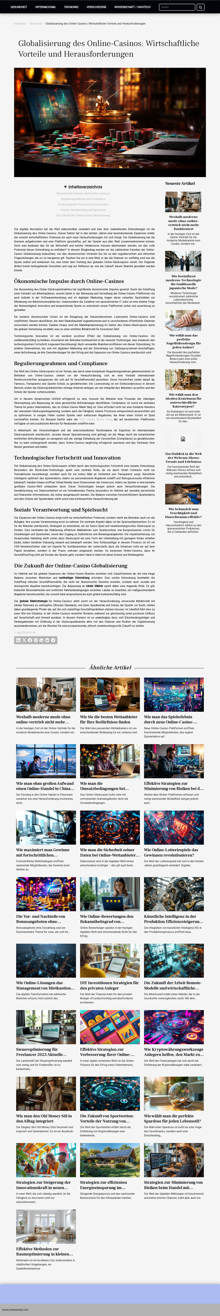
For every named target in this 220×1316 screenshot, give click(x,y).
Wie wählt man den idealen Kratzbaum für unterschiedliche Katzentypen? (183, 401)
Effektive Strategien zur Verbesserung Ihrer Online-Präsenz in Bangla (105, 1055)
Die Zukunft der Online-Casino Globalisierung (83, 215)
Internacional (45, 7)
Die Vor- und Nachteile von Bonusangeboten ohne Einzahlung (40, 922)
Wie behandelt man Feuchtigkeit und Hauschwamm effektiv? (183, 513)
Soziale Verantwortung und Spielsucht (83, 210)
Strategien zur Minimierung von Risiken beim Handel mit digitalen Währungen (173, 1188)
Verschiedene (96, 7)
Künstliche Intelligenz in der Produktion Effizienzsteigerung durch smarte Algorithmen (173, 922)
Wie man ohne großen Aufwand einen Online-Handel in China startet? (45, 789)
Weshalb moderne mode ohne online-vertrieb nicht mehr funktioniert (183, 223)
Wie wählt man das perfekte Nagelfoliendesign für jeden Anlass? (183, 341)
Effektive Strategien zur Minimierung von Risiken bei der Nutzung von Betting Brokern (174, 789)
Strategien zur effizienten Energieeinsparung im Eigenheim (103, 1188)
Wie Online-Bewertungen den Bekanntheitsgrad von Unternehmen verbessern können (106, 924)
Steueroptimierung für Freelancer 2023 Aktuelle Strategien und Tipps (39, 1055)
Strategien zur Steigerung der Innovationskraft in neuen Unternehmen (43, 1188)
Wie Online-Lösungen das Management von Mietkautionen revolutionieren (45, 988)
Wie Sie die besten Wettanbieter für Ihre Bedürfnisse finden (109, 719)
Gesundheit (19, 7)
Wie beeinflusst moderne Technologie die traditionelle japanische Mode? (183, 282)
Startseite (20, 23)
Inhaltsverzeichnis (85, 187)
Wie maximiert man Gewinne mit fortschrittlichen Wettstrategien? (42, 855)
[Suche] (177, 7)
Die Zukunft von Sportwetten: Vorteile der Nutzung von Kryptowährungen (107, 1121)
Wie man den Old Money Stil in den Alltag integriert (44, 1118)
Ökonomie (71, 7)
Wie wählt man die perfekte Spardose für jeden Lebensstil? (172, 1118)
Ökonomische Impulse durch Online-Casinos (83, 193)
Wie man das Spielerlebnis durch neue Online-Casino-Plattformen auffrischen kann (171, 722)
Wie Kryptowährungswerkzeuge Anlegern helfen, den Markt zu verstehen (173, 1055)
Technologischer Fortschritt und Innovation (83, 204)
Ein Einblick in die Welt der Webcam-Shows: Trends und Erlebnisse (183, 458)
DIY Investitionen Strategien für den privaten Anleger (109, 985)
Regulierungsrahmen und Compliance (83, 199)
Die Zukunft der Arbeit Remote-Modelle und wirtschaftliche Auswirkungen (173, 988)
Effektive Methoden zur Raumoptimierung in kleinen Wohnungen (42, 1254)
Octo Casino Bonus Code (95, 419)
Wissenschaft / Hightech (132, 7)
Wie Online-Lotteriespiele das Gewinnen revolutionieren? (171, 852)
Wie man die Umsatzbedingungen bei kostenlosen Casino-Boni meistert (102, 791)
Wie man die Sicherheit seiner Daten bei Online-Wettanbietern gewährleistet (109, 855)
